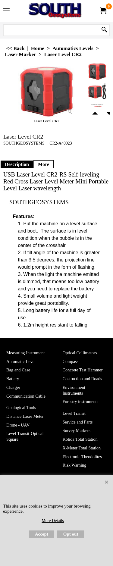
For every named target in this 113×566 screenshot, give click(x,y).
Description (17, 164)
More (43, 164)
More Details (53, 520)
